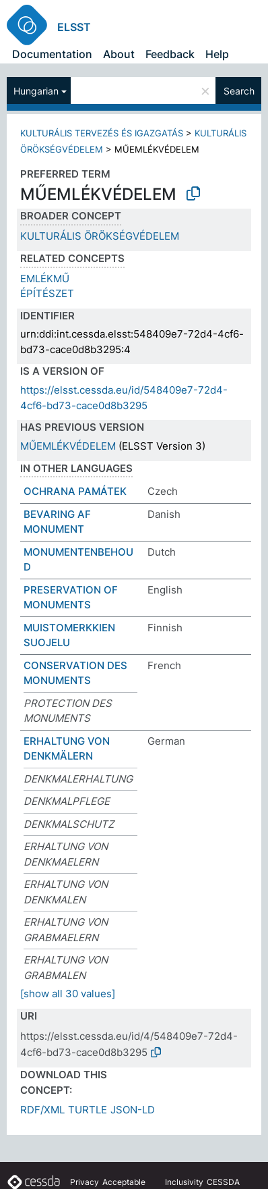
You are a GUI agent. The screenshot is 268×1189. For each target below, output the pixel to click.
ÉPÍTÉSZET (47, 293)
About (119, 54)
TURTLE (87, 1109)
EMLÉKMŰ (44, 278)
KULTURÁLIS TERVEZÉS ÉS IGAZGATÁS (101, 133)
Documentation (52, 54)
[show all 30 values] (67, 993)
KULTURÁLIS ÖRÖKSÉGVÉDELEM (99, 236)
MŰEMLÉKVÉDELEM (68, 446)
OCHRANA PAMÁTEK (75, 491)
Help (217, 54)
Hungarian (36, 91)
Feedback (170, 54)
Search (239, 91)
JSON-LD (132, 1109)
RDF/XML (42, 1109)
